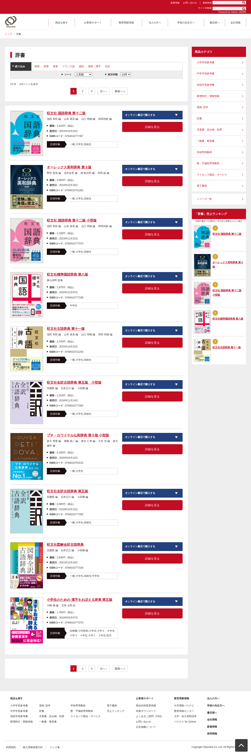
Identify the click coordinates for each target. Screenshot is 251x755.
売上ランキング (115, 711)
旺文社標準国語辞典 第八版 (67, 274)
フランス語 (68, 66)
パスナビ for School (185, 721)
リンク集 (55, 747)
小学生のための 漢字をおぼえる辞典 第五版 (79, 599)
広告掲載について (146, 726)
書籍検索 (207, 2)
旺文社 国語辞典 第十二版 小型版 (71, 220)
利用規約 (11, 747)
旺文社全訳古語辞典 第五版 (67, 491)
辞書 (199, 118)
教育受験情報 (181, 698)
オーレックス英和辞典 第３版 (69, 167)
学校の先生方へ (216, 705)
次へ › (103, 91)
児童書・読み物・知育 (209, 129)
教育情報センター (184, 711)
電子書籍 (202, 185)
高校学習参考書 (205, 84)
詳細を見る (152, 127)
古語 (107, 66)
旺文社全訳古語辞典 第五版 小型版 (74, 382)
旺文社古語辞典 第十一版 (66, 328)
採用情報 (212, 733)
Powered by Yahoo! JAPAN (232, 12)
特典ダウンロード (146, 711)
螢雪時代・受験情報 (208, 96)
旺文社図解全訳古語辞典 (65, 544)
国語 (81, 66)
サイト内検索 (205, 8)
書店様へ (212, 712)
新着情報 (175, 2)
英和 (37, 66)
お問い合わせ (190, 2)
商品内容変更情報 (146, 705)
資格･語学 (202, 107)
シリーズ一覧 (204, 198)
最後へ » (120, 91)
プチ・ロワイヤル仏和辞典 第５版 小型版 (78, 435)
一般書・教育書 (205, 140)
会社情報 (212, 719)
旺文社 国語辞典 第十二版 (66, 113)
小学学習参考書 (205, 62)
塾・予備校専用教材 (208, 163)
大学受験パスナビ (184, 705)
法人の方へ (213, 698)
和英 (46, 66)
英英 (55, 66)
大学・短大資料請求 (185, 716)
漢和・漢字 (94, 66)
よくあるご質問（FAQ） (150, 716)
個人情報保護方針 (33, 747)
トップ (8, 34)
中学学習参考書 (205, 73)
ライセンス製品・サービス (212, 174)
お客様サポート (145, 698)
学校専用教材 (204, 152)
